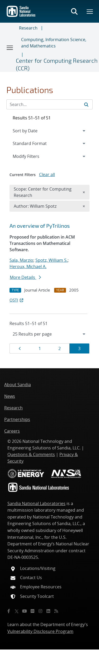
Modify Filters (33, 156)
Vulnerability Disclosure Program (40, 631)
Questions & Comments (31, 454)
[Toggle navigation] (10, 47)
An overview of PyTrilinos (40, 225)
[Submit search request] (86, 104)
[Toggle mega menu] (90, 11)
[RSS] (56, 611)
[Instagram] (40, 611)
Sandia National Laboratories (36, 503)
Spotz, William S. (51, 260)
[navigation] (49, 334)
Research (28, 28)
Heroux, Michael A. (28, 266)
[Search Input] (49, 104)
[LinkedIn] (48, 611)
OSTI (17, 300)
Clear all (47, 174)
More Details (25, 277)
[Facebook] (9, 611)
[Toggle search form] (74, 11)
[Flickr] (32, 611)
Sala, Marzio (21, 260)
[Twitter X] (17, 611)
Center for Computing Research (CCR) (57, 64)
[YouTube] (25, 611)
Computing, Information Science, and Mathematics (53, 43)
